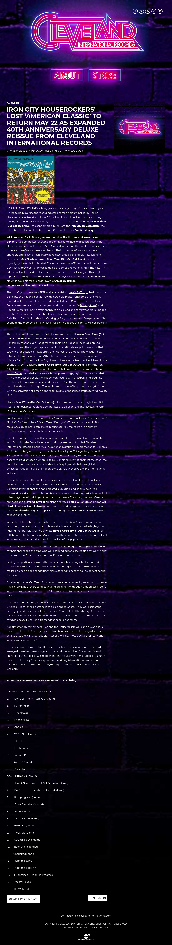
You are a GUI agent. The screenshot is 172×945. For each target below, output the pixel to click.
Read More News (23, 899)
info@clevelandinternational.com (91, 915)
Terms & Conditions (75, 927)
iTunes (71, 280)
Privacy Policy (99, 927)
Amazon (60, 280)
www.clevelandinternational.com (33, 285)
